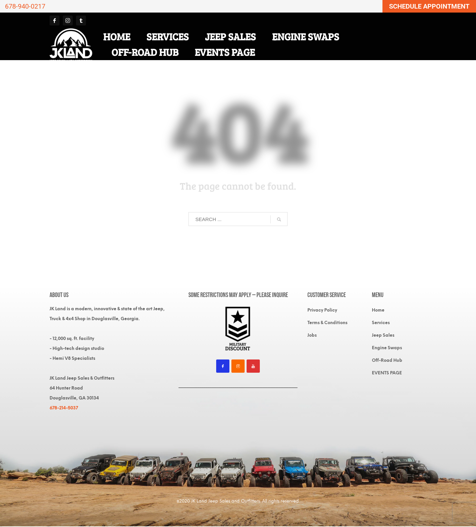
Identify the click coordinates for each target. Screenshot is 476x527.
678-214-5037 (64, 407)
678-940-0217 (25, 6)
